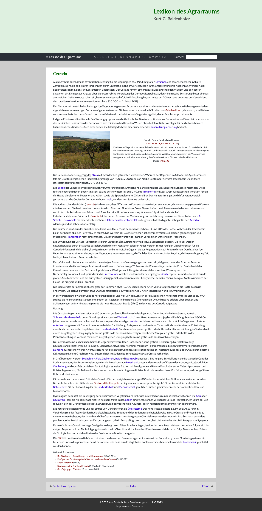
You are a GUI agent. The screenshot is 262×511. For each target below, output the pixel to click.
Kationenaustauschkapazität (121, 220)
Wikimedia (164, 160)
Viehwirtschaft (127, 387)
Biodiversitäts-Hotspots (106, 383)
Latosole (90, 204)
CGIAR (208, 486)
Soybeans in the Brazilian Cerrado (73, 466)
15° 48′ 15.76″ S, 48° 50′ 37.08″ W (161, 143)
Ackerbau (195, 220)
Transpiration (74, 236)
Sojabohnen (88, 358)
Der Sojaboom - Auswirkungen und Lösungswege (80, 456)
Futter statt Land (65, 462)
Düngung (58, 349)
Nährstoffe (149, 191)
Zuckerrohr (108, 358)
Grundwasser (110, 274)
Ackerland (58, 325)
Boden (128, 399)
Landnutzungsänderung (164, 127)
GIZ (59, 438)
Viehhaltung (59, 366)
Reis (117, 358)
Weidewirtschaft (126, 317)
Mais (98, 358)
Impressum (122, 506)
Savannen (161, 81)
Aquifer (165, 274)
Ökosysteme (135, 408)
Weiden (134, 321)
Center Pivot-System (62, 486)
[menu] (65, 56)
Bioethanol (132, 362)
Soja (198, 396)
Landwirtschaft (110, 329)
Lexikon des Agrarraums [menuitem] (63, 57)
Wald (109, 199)
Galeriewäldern (173, 110)
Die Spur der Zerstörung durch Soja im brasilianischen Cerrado (86, 459)
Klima (95, 175)
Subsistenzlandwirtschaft (67, 317)
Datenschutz (138, 506)
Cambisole (96, 216)
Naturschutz (60, 387)
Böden (61, 187)
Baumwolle (131, 358)
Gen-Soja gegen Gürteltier (69, 469)
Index (130, 486)
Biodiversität (190, 442)
